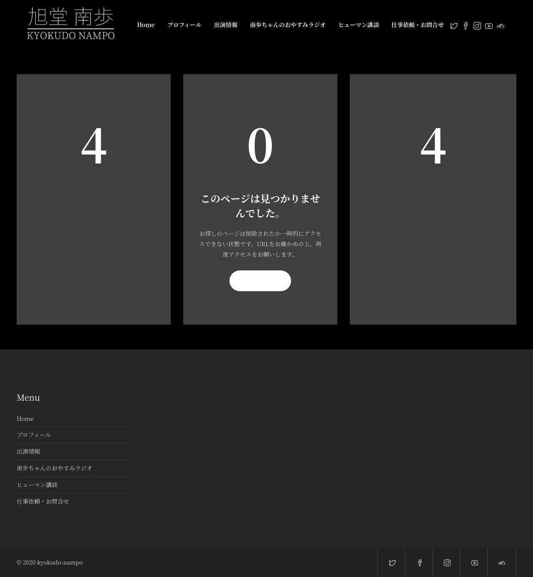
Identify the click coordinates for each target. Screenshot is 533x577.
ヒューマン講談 (358, 24)
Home (146, 24)
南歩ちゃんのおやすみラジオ (288, 24)
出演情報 (225, 24)
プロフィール (184, 24)
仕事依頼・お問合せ (417, 24)
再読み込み (260, 281)
